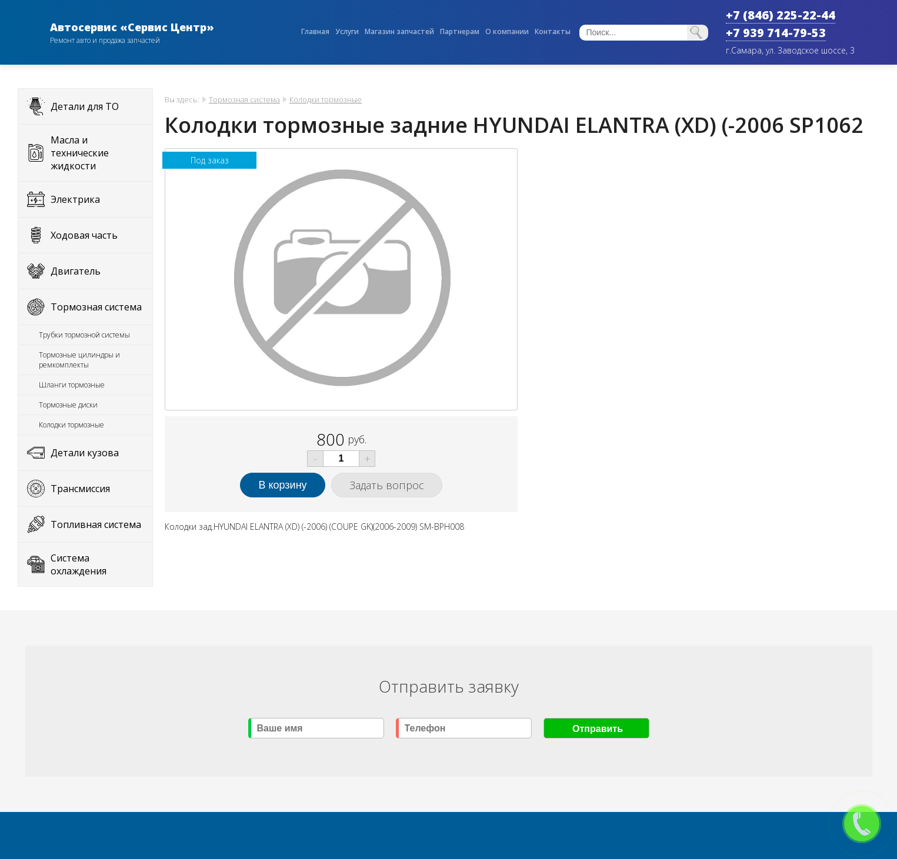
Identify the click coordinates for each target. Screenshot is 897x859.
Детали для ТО (85, 106)
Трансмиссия (80, 488)
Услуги (347, 31)
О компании (507, 31)
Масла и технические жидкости (80, 152)
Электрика (75, 199)
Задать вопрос (386, 485)
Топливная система (96, 524)
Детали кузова (85, 452)
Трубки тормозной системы (84, 335)
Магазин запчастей (399, 31)
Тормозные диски (68, 405)
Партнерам (459, 31)
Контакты (553, 31)
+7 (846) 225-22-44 (780, 15)
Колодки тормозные (71, 425)
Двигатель (76, 271)
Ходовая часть (84, 235)
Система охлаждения (78, 564)
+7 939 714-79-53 (776, 33)
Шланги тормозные (72, 385)
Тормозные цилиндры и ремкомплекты (79, 360)
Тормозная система (96, 306)
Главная (315, 31)
